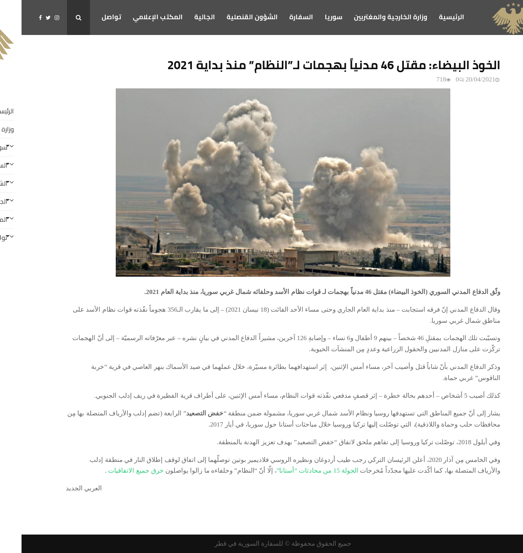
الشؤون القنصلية (230, 17)
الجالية (183, 17)
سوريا (312, 17)
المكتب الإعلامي (136, 17)
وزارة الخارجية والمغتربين (369, 17)
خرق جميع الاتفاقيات (113, 470)
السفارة (279, 17)
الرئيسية (430, 17)
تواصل (90, 17)
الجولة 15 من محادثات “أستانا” (296, 470)
